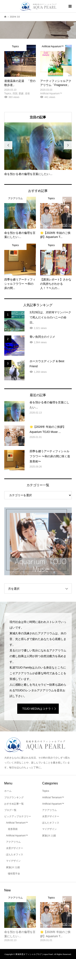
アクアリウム (13, 841)
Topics (45, 791)
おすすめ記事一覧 (14, 803)
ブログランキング (14, 797)
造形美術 (13, 829)
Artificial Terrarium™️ (17, 822)
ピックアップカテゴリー (17, 816)
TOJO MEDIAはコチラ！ (38, 708)
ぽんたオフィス (14, 854)
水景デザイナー (14, 848)
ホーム (8, 791)
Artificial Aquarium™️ (17, 835)
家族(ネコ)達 (13, 867)
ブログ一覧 (10, 810)
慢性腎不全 (14, 873)
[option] (38, 149)
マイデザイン (13, 860)
